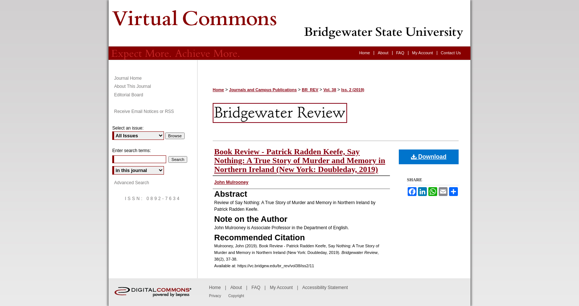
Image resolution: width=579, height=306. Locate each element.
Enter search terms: (131, 150)
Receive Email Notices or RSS (144, 111)
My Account (281, 287)
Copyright (236, 296)
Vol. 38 (329, 89)
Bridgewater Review (289, 23)
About (236, 287)
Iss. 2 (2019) (352, 89)
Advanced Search (131, 182)
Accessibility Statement (325, 287)
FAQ (255, 287)
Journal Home (128, 78)
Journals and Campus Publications (263, 89)
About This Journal (132, 86)
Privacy (215, 296)
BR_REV (310, 89)
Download (428, 157)
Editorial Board (128, 94)
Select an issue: (128, 128)
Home (218, 89)
